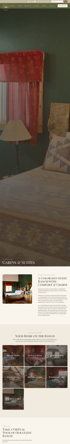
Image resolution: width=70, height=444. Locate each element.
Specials (20, 5)
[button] (13, 6)
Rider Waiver (27, 5)
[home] (6, 7)
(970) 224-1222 (40, 1)
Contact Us (47, 1)
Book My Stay (62, 5)
